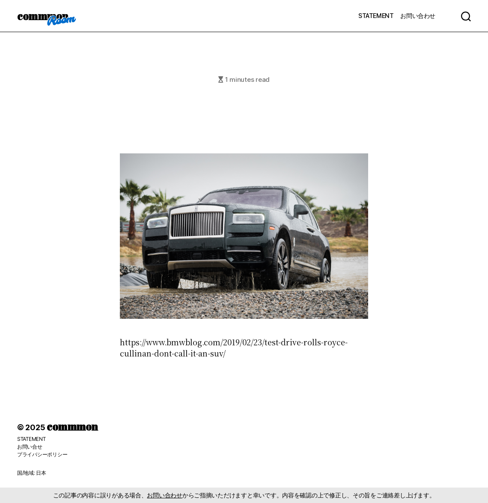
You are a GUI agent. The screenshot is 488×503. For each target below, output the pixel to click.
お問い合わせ (417, 15)
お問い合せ (29, 446)
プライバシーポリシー (42, 454)
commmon (42, 15)
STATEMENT (375, 15)
